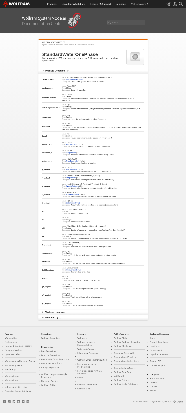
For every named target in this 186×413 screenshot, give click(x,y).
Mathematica (11, 342)
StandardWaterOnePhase (85, 45)
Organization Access (159, 354)
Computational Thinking (125, 357)
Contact (153, 386)
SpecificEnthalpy (72, 186)
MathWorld (119, 376)
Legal (153, 401)
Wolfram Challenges (123, 346)
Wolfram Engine (12, 376)
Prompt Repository (50, 367)
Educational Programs (87, 353)
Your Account (156, 350)
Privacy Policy (164, 401)
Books (80, 377)
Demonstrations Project (125, 368)
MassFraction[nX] (73, 161)
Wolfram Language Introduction (92, 359)
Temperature (71, 153)
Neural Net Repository (51, 363)
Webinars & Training (86, 349)
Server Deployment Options (18, 391)
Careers (153, 382)
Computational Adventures (126, 361)
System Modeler (47, 45)
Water (72, 45)
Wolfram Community (87, 384)
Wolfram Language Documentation (86, 343)
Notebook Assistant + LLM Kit (18, 346)
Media (66, 45)
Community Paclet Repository (55, 359)
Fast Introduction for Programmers (87, 365)
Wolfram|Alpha (120, 338)
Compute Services (13, 350)
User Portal (155, 346)
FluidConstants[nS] (73, 270)
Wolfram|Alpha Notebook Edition (20, 361)
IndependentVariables (74, 79)
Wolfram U (82, 338)
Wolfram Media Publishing (126, 384)
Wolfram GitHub (48, 385)
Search (115, 22)
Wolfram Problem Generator (127, 342)
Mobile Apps (10, 369)
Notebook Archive (49, 381)
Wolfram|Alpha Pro (13, 365)
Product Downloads (159, 342)
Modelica (59, 45)
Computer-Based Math (124, 353)
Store (152, 338)
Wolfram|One (11, 338)
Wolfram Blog (83, 388)
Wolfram (144, 401)
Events (153, 390)
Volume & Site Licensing (16, 387)
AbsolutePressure (73, 144)
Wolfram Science (121, 380)
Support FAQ (155, 361)
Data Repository (48, 351)
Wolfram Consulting (50, 338)
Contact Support (157, 365)
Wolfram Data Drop (122, 372)
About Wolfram (157, 378)
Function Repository (50, 355)
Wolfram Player (12, 380)
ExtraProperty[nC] (73, 203)
